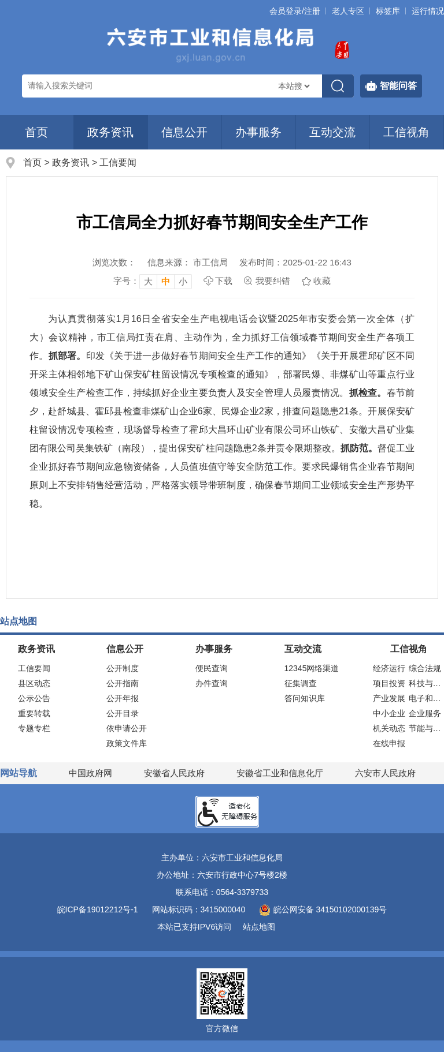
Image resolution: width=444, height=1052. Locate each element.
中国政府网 (90, 773)
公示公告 (34, 698)
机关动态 (389, 728)
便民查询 (211, 668)
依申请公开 (126, 728)
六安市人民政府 (385, 773)
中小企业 (389, 713)
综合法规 (425, 668)
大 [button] (148, 281)
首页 (36, 132)
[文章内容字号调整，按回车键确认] (152, 281)
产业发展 (389, 698)
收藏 (322, 281)
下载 (223, 281)
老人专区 (348, 11)
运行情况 (428, 11)
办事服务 (258, 132)
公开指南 (122, 683)
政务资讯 (110, 132)
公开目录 (122, 713)
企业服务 (425, 713)
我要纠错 (273, 281)
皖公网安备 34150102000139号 (323, 909)
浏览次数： (114, 262)
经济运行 (389, 668)
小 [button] (183, 281)
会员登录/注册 (294, 11)
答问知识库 (304, 698)
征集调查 (300, 683)
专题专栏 (34, 728)
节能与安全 (426, 728)
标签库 (388, 11)
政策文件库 (126, 743)
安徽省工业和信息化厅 (279, 773)
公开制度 (122, 668)
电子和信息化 (426, 698)
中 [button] (165, 281)
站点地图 (259, 926)
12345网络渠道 (311, 668)
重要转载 (34, 713)
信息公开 (184, 132)
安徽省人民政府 (174, 773)
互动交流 (332, 132)
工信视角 (406, 132)
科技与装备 (426, 683)
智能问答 (391, 86)
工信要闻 (117, 162)
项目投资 (389, 683)
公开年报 (122, 698)
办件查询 (211, 683)
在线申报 (389, 743)
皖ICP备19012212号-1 (97, 909)
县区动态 (34, 683)
